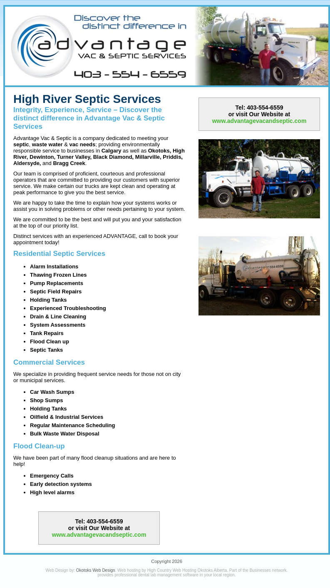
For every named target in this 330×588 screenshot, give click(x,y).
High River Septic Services (87, 99)
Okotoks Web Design (95, 570)
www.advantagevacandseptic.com (99, 534)
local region (224, 575)
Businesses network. (269, 570)
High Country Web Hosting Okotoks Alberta (187, 570)
